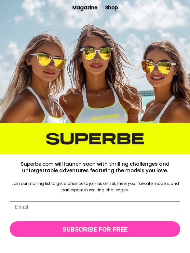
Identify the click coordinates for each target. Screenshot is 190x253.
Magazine (84, 7)
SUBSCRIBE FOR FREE (95, 229)
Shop (111, 7)
